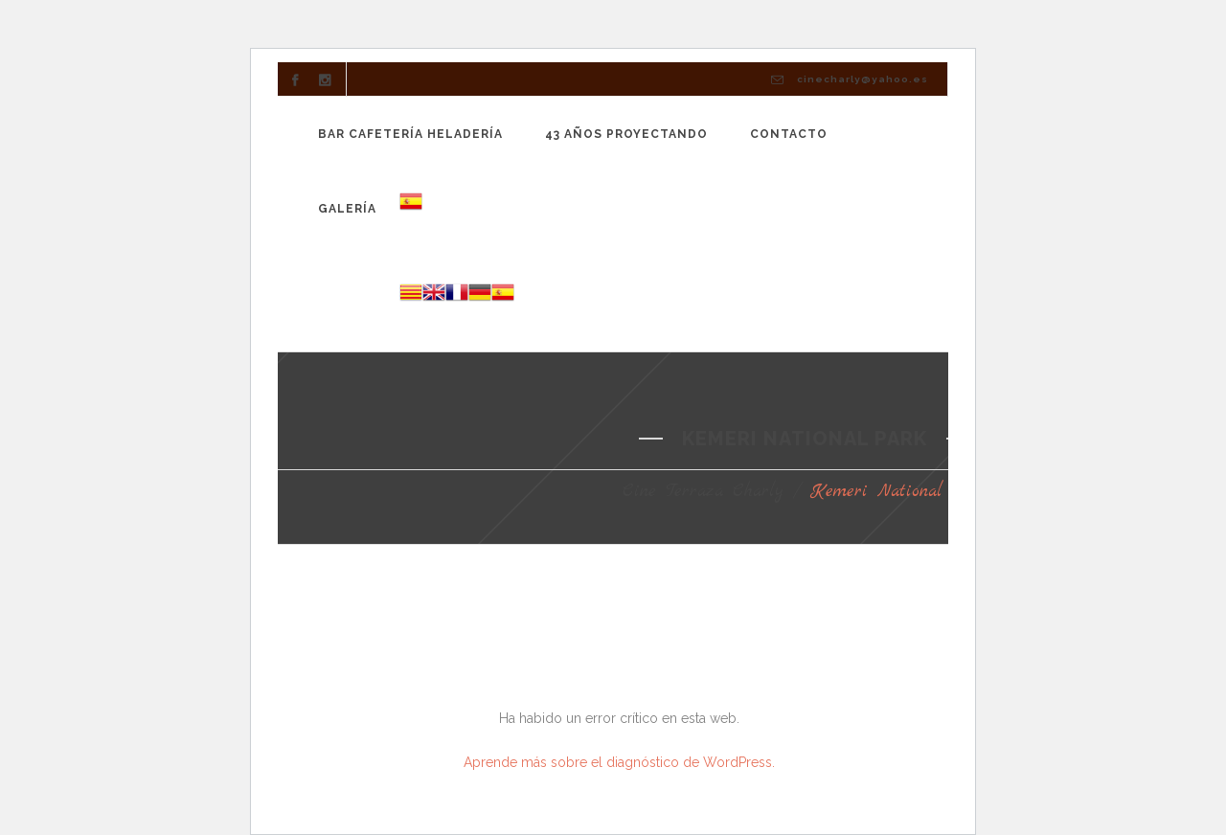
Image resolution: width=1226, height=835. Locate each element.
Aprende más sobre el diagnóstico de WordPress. (619, 762)
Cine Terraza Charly (703, 492)
